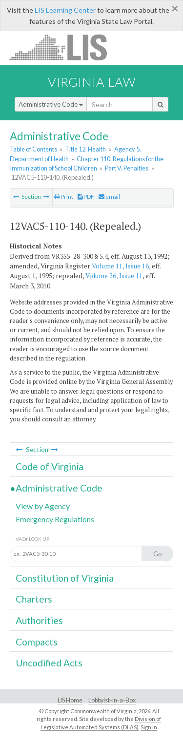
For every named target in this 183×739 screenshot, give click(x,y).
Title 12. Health (85, 149)
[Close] (175, 8)
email (109, 196)
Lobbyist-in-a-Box (112, 700)
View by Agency (43, 506)
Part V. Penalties (126, 168)
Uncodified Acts (49, 662)
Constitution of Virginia (65, 578)
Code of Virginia (49, 466)
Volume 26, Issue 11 (113, 275)
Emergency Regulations (55, 519)
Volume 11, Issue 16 (120, 266)
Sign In (149, 727)
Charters (34, 599)
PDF (86, 196)
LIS (63, 47)
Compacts (37, 641)
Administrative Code (51, 104)
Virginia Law (92, 82)
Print (63, 196)
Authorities (39, 620)
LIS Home (70, 700)
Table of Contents (33, 149)
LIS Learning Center (65, 10)
